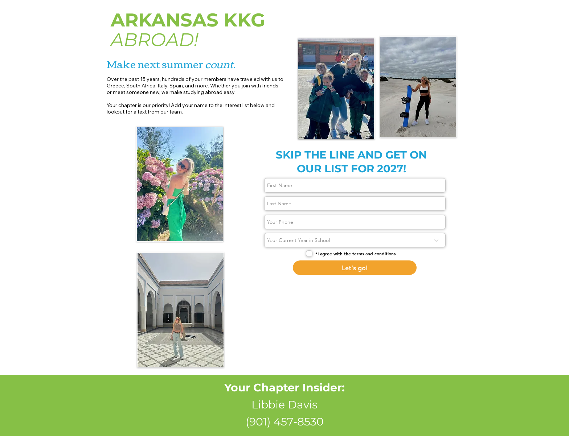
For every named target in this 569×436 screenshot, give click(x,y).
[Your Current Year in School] (355, 240)
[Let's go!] (355, 267)
